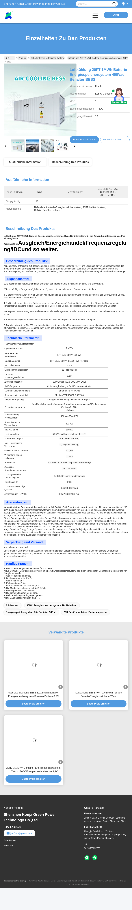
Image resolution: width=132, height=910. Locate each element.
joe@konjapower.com (19, 833)
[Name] (114, 4)
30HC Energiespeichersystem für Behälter (51, 605)
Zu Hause (8, 58)
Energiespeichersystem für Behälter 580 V (31, 612)
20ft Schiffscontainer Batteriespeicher (85, 612)
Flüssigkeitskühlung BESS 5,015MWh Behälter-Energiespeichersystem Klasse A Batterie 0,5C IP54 (33, 694)
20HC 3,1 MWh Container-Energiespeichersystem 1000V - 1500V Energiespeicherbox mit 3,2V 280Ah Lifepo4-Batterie (33, 770)
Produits (22, 58)
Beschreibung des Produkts (70, 162)
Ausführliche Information (25, 162)
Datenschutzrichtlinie (11, 881)
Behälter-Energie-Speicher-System (47, 58)
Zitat (116, 15)
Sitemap (23, 881)
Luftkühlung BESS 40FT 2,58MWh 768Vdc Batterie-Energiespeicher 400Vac (98, 694)
